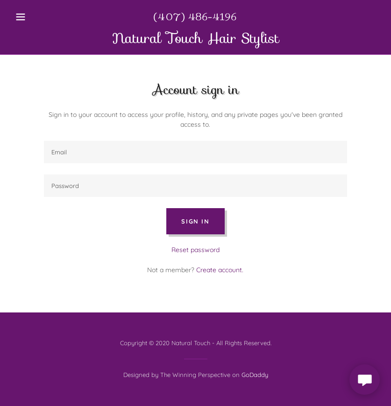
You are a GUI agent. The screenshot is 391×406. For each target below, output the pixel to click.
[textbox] (196, 152)
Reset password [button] (195, 250)
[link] (195, 40)
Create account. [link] (219, 270)
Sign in (195, 221)
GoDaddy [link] (255, 374)
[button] (38, 16)
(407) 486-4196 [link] (195, 16)
